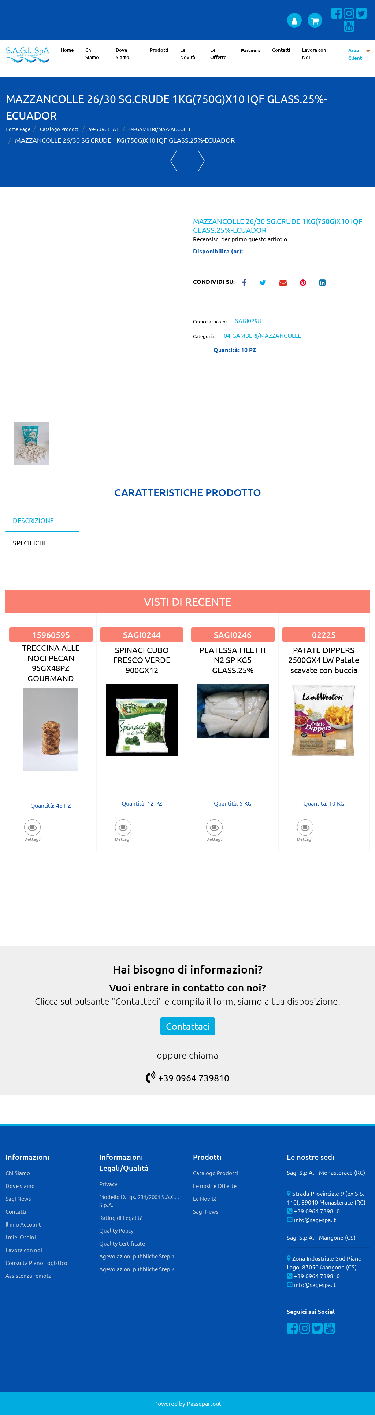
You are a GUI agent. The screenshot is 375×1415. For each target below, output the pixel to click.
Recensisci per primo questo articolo (240, 238)
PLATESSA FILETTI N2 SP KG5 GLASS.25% (233, 660)
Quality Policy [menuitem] (116, 1230)
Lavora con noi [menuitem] (23, 1249)
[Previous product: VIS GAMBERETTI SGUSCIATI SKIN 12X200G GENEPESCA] (174, 161)
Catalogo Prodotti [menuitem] (215, 1172)
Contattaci (187, 1026)
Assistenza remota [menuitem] (28, 1275)
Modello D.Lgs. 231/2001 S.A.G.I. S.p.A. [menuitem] (139, 1201)
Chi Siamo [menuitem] (92, 54)
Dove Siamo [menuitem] (122, 54)
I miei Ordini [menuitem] (20, 1236)
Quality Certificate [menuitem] (122, 1243)
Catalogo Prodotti (59, 129)
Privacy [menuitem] (108, 1183)
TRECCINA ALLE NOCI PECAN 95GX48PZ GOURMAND (51, 662)
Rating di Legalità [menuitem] (121, 1217)
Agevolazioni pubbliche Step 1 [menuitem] (136, 1256)
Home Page (17, 129)
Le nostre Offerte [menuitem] (215, 1185)
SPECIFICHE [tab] (30, 542)
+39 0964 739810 (187, 1078)
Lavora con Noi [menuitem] (314, 54)
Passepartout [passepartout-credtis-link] (204, 1403)
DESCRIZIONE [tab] (33, 520)
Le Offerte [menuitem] (218, 54)
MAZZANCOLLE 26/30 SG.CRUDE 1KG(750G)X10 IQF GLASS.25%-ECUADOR (125, 140)
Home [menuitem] (67, 50)
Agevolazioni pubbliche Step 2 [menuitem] (136, 1268)
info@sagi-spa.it (315, 1219)
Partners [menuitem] (250, 50)
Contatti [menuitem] (281, 50)
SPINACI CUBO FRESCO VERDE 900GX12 (142, 660)
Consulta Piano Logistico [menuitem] (36, 1262)
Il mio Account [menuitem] (23, 1224)
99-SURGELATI (104, 129)
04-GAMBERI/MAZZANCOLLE (160, 129)
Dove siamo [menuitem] (20, 1185)
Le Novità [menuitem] (187, 54)
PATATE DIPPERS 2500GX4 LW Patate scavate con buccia (323, 660)
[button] (94, 319)
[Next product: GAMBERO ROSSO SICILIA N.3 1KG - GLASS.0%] (201, 161)
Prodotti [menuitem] (159, 50)
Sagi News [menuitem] (18, 1198)
